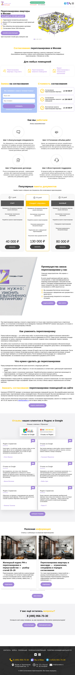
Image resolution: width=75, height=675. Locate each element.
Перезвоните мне (45, 625)
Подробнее (8, 584)
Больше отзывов (37, 513)
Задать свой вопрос (37, 405)
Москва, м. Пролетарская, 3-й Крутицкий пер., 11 (23, 665)
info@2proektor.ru (23, 400)
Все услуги (62, 303)
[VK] (35, 654)
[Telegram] (65, 3)
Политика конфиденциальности (59, 650)
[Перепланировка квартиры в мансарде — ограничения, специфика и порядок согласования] (56, 547)
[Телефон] (70, 3)
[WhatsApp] (68, 3)
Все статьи (37, 596)
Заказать (12, 247)
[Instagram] (39, 654)
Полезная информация (37, 650)
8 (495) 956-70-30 (37, 615)
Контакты (7, 650)
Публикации (22, 650)
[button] (34, 39)
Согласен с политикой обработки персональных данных (19, 109)
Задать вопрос (48, 303)
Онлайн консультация (10, 33)
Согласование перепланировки (37, 2)
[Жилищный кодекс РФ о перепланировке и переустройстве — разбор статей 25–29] (19, 547)
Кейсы (14, 650)
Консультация (29, 625)
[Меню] (73, 3)
